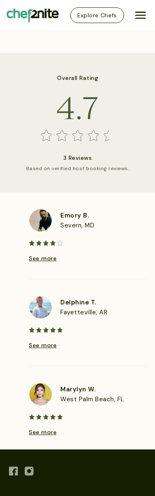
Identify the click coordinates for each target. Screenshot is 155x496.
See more (43, 258)
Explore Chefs (97, 15)
